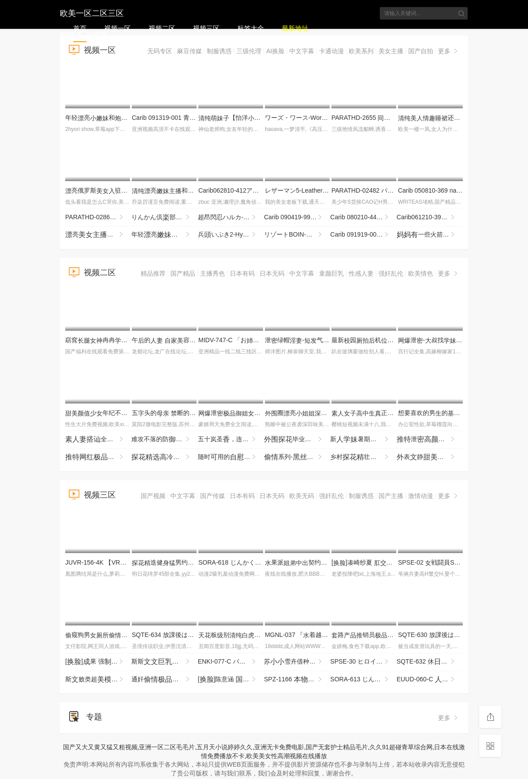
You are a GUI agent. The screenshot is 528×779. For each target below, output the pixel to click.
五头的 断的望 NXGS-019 (182, 412)
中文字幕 (301, 51)
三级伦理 (248, 51)
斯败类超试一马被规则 (98, 679)
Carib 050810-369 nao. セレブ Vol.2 (460, 190)
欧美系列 (361, 51)
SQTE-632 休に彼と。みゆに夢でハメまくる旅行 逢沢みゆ (430, 661)
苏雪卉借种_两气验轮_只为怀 (297, 661)
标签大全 (250, 28)
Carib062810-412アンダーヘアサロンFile (258, 190)
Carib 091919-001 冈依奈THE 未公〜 (363, 234)
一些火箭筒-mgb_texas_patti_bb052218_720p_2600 (430, 234)
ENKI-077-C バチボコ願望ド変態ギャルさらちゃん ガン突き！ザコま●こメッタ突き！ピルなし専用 (231, 661)
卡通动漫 (331, 51)
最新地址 (295, 28)
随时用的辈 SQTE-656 (231, 457)
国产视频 (153, 495)
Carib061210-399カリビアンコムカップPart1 (430, 217)
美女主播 (390, 51)
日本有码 (242, 273)
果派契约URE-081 (306, 562)
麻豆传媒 (189, 51)
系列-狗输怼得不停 (297, 457)
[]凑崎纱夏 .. (366, 562)
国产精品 (182, 273)
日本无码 (272, 273)
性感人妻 (361, 273)
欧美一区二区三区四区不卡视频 (92, 12)
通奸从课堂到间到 (164, 679)
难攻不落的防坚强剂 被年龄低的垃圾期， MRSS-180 (164, 439)
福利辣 (98, 457)
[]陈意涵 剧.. (231, 679)
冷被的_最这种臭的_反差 (164, 457)
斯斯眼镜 (164, 661)
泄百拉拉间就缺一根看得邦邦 (430, 439)
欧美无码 (301, 495)
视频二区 (162, 28)
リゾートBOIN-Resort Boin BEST (297, 234)
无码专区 (159, 51)
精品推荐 (153, 273)
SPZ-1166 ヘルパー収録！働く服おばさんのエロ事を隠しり (297, 679)
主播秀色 (212, 273)
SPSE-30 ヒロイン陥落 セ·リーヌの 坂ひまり (363, 661)
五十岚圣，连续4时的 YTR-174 (231, 439)
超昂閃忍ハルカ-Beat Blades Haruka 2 (231, 217)
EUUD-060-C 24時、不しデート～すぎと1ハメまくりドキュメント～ (430, 679)
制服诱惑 (219, 51)
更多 (448, 51)
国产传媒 (212, 495)
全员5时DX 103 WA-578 (98, 439)
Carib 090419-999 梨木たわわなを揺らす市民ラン (297, 217)
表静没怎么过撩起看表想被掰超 (430, 457)
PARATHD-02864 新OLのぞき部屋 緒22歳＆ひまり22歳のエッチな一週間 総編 (98, 217)
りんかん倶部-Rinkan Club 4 (164, 217)
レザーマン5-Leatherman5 (304, 190)
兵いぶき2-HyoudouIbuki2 (231, 234)
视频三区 (206, 28)
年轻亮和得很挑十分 (164, 234)
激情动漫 (420, 495)
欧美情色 (420, 273)
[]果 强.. (97, 661)
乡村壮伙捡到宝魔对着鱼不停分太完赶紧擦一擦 (363, 457)
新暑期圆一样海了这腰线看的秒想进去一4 (363, 439)
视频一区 (117, 28)
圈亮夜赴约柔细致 (327, 412)
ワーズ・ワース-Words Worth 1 (311, 117)
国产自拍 (420, 51)
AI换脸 (275, 51)
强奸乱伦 (390, 273)
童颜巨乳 (331, 273)
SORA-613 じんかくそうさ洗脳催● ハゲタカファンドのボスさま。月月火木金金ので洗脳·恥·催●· (363, 679)
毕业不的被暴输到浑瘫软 (297, 439)
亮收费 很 (98, 234)
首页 (80, 28)
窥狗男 (99, 634)
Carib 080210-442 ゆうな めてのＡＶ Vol (363, 217)
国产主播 (390, 495)
